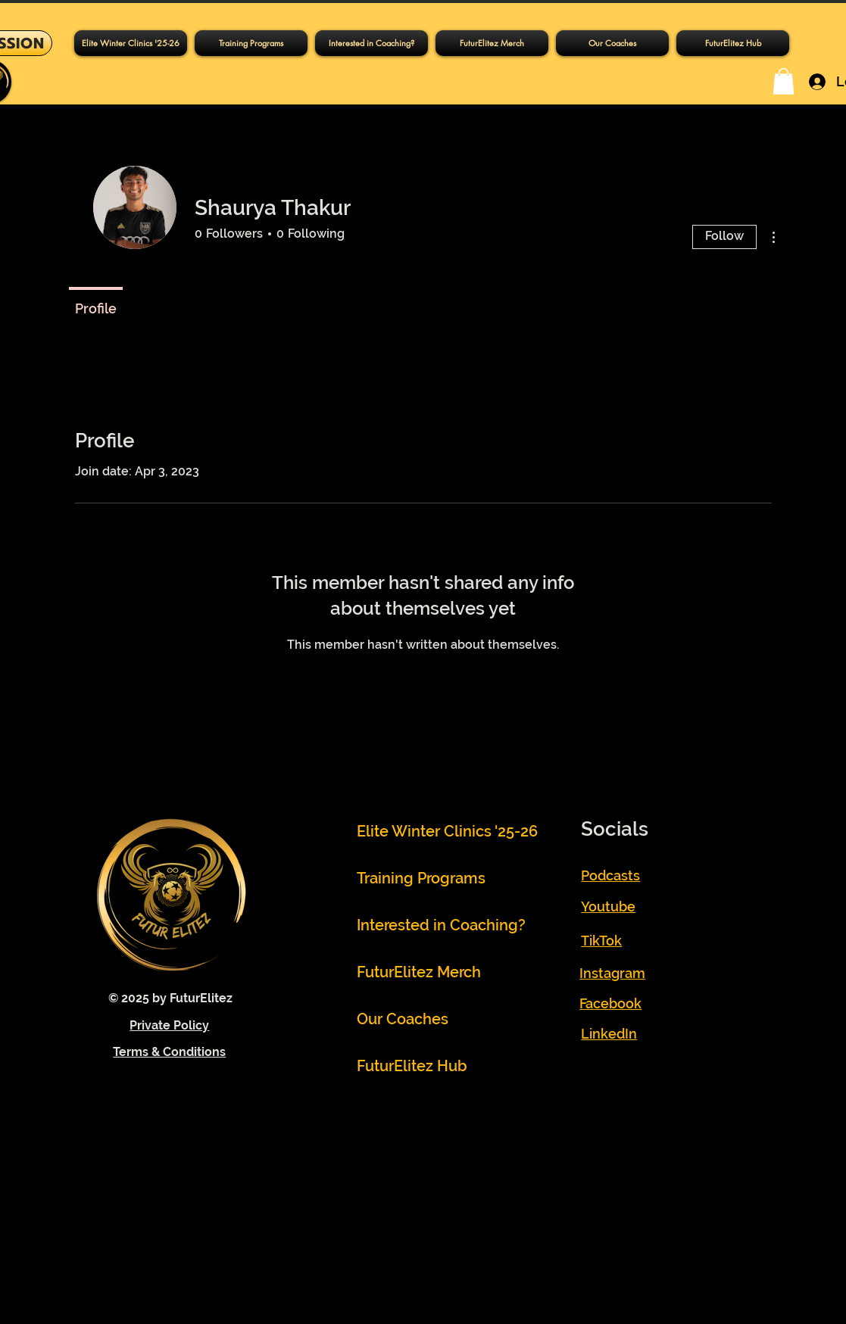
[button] (251, 43)
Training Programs (421, 878)
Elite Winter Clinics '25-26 (427, 831)
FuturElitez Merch (419, 972)
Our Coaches (402, 1019)
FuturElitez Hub (412, 1066)
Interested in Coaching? (427, 925)
